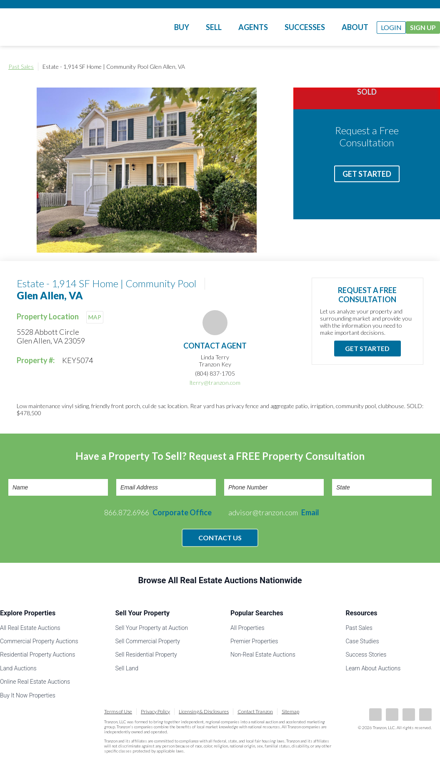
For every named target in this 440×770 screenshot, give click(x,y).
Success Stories (366, 654)
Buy (181, 27)
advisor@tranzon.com (273, 512)
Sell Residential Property (146, 654)
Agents (253, 27)
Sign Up (423, 27)
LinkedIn (392, 714)
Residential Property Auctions (37, 654)
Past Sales (21, 66)
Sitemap (290, 711)
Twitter (408, 714)
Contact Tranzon (255, 711)
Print (423, 66)
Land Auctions (18, 668)
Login (391, 27)
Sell (214, 27)
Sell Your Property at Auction (151, 628)
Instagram (425, 714)
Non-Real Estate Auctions (262, 654)
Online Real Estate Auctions (35, 681)
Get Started (366, 173)
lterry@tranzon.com (215, 382)
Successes (305, 27)
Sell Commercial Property (147, 641)
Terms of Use (118, 711)
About (355, 27)
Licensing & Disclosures (204, 711)
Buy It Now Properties (27, 695)
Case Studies (362, 641)
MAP (94, 317)
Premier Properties (254, 641)
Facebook (375, 714)
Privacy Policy (155, 711)
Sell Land (127, 668)
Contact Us (220, 538)
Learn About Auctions (373, 668)
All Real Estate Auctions (30, 628)
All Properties (247, 628)
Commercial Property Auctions (39, 641)
